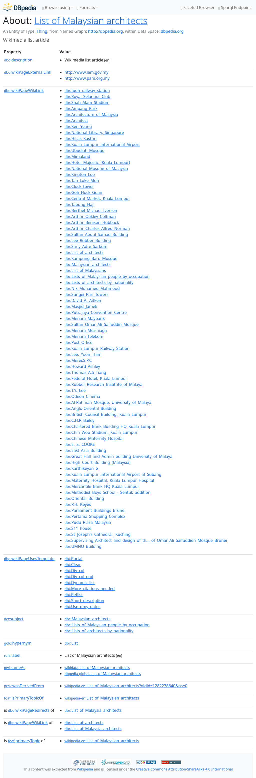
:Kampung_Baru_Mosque (90, 258)
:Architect (76, 120)
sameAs (14, 667)
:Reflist (73, 594)
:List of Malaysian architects (97, 667)
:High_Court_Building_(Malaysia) (97, 462)
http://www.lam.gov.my (86, 72)
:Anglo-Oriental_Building (90, 408)
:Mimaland (77, 156)
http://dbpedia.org (105, 31)
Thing (41, 31)
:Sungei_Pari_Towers (86, 294)
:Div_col (74, 570)
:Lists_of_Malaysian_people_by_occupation (107, 276)
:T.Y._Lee (75, 390)
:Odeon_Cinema (82, 396)
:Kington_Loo (79, 174)
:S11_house (78, 528)
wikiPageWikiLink (24, 90)
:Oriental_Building (84, 498)
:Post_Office (78, 342)
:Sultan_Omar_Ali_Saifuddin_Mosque (101, 324)
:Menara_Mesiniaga (85, 330)
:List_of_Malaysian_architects (101, 698)
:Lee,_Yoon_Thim (83, 354)
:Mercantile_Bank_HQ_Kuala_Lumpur (101, 486)
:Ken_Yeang (78, 126)
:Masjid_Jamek (80, 306)
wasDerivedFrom (24, 686)
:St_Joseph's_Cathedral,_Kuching (97, 534)
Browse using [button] (56, 7)
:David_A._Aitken (82, 300)
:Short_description (84, 600)
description (18, 60)
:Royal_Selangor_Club (87, 96)
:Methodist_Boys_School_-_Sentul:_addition (107, 492)
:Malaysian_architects (87, 264)
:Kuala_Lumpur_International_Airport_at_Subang (112, 474)
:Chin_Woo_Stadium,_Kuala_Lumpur (101, 432)
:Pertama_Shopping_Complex (94, 516)
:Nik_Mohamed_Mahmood (92, 288)
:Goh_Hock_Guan (83, 192)
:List (71, 643)
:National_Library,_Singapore (94, 132)
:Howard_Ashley (82, 366)
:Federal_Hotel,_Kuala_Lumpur (95, 378)
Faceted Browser (197, 7)
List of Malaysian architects (91, 20)
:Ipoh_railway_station (87, 90)
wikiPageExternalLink (27, 72)
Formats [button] (86, 7)
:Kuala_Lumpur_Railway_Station (97, 348)
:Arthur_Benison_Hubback (91, 222)
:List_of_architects (84, 252)
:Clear (72, 564)
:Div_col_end (78, 576)
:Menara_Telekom (83, 336)
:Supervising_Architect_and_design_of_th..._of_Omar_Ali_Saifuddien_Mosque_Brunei (145, 540)
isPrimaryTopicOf (24, 698)
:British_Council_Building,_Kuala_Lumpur (105, 414)
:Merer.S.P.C (78, 360)
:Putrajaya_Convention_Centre (95, 312)
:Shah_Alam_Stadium (87, 102)
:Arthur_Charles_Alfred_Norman (97, 228)
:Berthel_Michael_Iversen (90, 210)
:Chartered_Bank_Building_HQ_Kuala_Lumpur (110, 426)
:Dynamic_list (79, 582)
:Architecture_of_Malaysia (91, 114)
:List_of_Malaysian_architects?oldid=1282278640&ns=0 (125, 686)
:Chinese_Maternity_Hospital (94, 438)
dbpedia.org (172, 31)
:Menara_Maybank (84, 318)
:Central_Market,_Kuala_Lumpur (97, 198)
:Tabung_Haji (79, 204)
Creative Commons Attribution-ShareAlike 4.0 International (184, 769)
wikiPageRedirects (29, 710)
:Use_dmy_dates (82, 606)
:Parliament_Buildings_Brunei (95, 510)
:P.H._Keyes (77, 504)
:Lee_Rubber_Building (87, 240)
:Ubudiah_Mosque (84, 150)
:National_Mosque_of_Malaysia (96, 168)
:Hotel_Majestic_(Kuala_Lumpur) (97, 162)
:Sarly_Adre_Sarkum (85, 246)
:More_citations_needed (89, 588)
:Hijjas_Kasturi (80, 138)
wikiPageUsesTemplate (29, 558)
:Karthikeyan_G (81, 468)
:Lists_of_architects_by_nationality (99, 282)
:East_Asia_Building (85, 450)
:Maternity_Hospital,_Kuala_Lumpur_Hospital (109, 480)
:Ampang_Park (81, 108)
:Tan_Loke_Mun (81, 180)
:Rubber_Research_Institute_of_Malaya (103, 384)
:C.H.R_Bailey (79, 420)
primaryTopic (24, 741)
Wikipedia (85, 769)
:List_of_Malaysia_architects (93, 710)
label (12, 655)
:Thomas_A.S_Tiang (85, 372)
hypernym (18, 643)
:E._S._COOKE (79, 444)
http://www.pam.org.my (87, 78)
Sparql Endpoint (234, 7)
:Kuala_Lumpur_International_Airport (102, 144)
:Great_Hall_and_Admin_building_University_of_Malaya (118, 456)
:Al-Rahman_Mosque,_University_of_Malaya (107, 402)
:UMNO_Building (83, 546)
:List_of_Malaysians (85, 270)
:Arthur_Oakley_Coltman (90, 216)
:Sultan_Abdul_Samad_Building (96, 234)
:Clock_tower (79, 186)
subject (14, 619)
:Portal (73, 558)
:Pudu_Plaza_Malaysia (87, 522)
